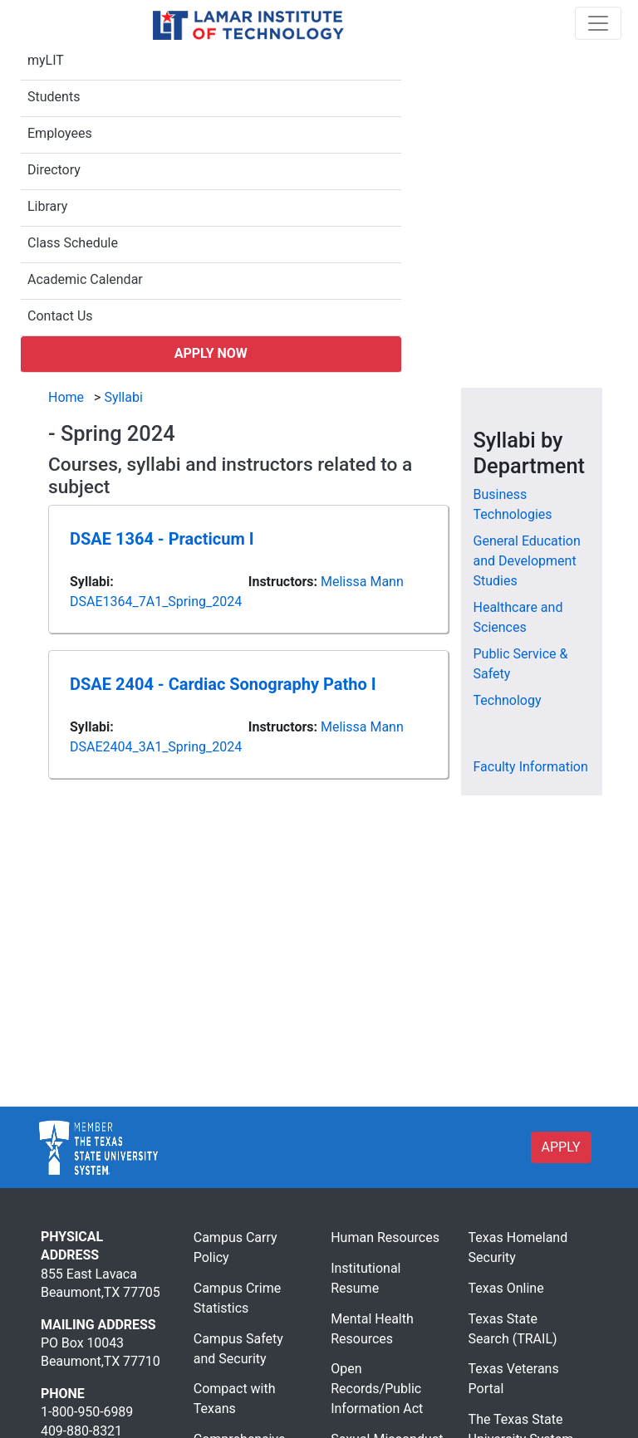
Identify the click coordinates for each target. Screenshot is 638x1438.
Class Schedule (72, 243)
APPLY (561, 1147)
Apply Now (211, 353)
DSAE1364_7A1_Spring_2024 (156, 601)
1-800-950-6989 (87, 1412)
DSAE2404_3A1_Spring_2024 (156, 747)
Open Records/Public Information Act (377, 1388)
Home (66, 397)
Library (47, 206)
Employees (59, 133)
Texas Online (506, 1288)
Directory (54, 170)
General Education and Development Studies (527, 561)
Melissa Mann (362, 581)
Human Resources (385, 1237)
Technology (508, 700)
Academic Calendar (85, 279)
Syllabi (123, 397)
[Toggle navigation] (598, 23)
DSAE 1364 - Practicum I (162, 539)
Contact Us (60, 316)
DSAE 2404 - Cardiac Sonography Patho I (223, 684)
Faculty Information (531, 767)
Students (53, 97)
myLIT (45, 60)
